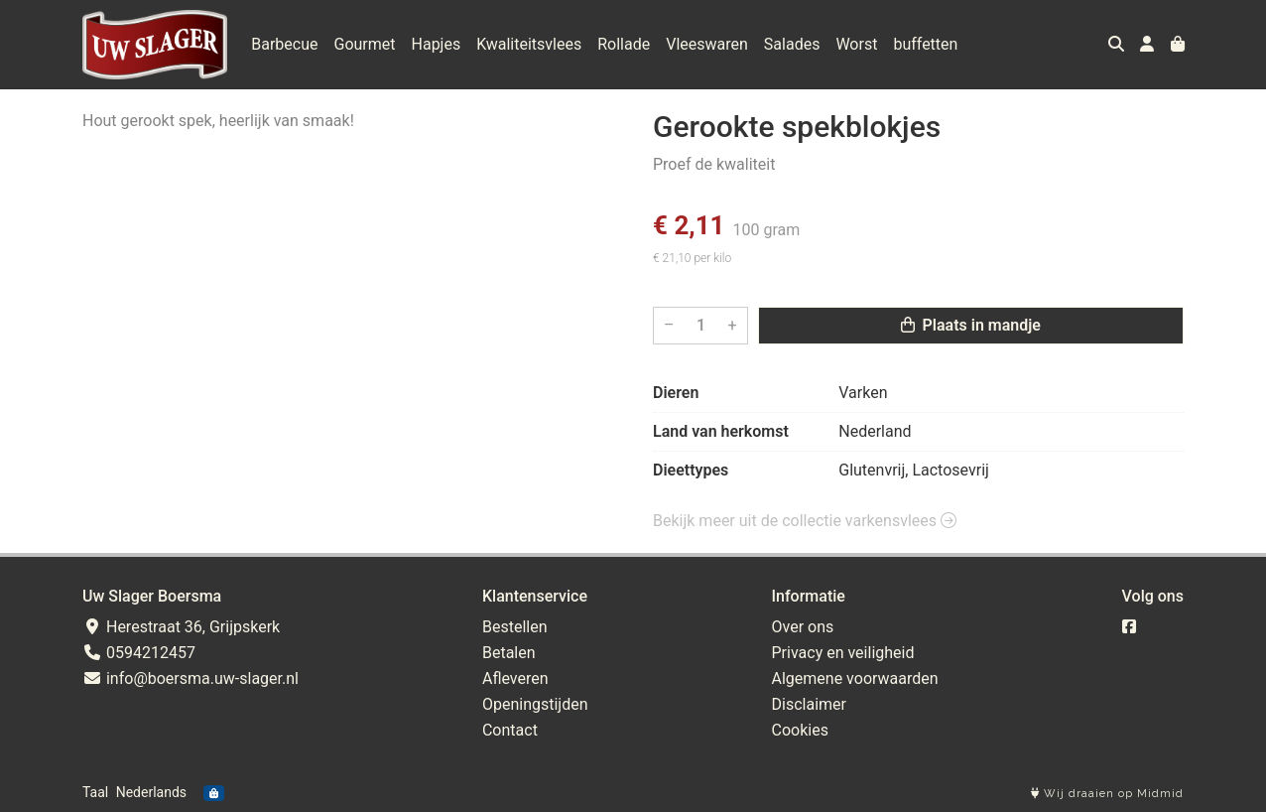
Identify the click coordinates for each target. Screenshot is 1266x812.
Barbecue (284, 44)
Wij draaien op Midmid (1107, 793)
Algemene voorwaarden (855, 678)
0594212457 (138, 652)
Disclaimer (809, 704)
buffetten (925, 44)
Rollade (623, 44)
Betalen (509, 652)
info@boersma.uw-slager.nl (190, 678)
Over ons (803, 626)
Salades (792, 44)
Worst (856, 44)
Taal (95, 792)
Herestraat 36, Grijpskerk (181, 626)
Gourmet (365, 44)
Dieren (675, 392)
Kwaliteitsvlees (528, 44)
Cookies (800, 730)
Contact (510, 730)
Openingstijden (535, 704)
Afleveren (515, 678)
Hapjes (436, 44)
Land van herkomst (721, 431)
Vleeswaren (707, 44)
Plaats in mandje (971, 325)
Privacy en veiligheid (843, 652)
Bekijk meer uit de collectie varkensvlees (804, 520)
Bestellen (515, 626)
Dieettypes (690, 470)
